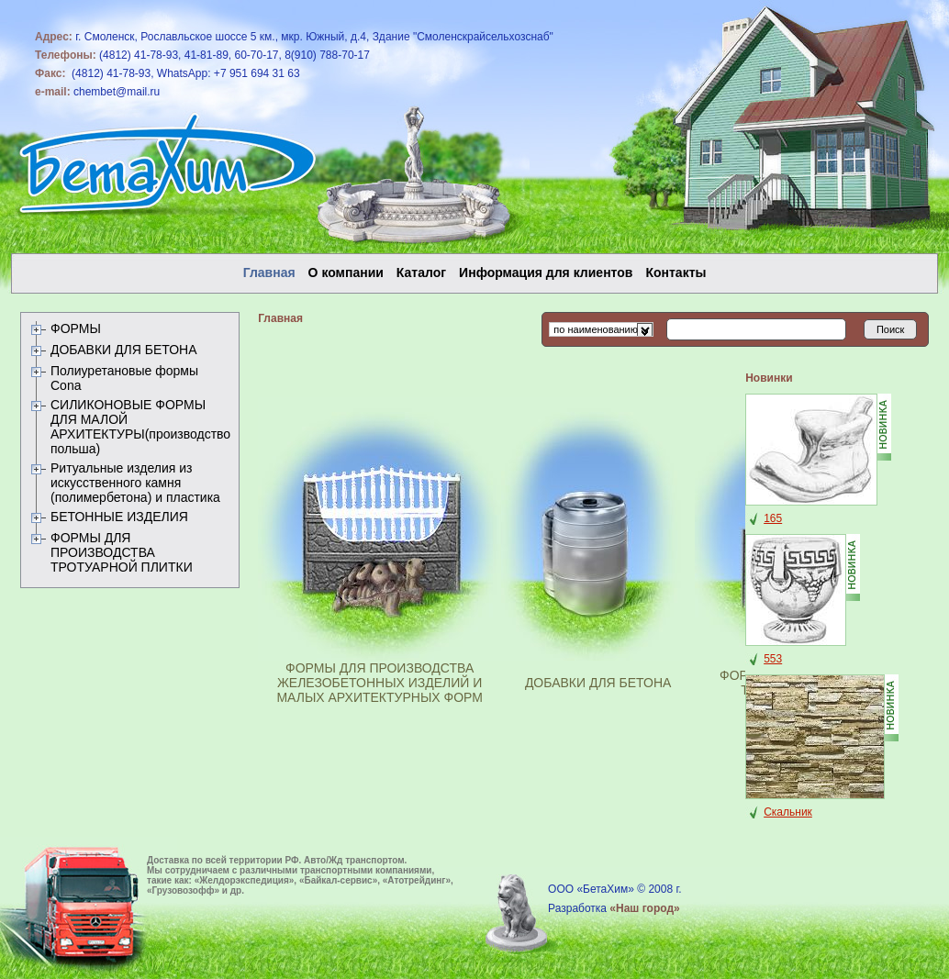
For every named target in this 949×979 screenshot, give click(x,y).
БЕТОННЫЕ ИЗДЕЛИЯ (119, 516)
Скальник (788, 812)
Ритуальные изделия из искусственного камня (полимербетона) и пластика (135, 483)
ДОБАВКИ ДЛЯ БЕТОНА (123, 349)
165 (773, 518)
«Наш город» (644, 908)
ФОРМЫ (75, 328)
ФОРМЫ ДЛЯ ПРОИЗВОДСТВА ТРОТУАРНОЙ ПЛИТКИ (121, 552)
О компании (346, 272)
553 (773, 658)
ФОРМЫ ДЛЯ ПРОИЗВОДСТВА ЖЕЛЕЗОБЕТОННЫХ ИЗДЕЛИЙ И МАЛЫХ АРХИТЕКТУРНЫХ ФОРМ (379, 683)
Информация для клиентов (545, 272)
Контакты (675, 272)
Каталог (421, 272)
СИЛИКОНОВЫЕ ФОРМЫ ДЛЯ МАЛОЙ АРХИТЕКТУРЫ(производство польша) (140, 426)
